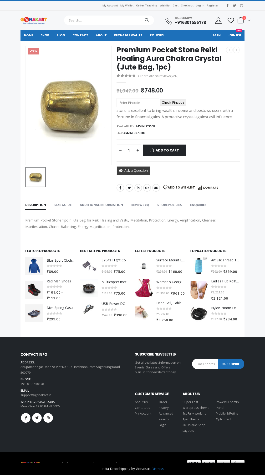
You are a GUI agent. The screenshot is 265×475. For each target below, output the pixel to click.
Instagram (48, 418)
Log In (200, 5)
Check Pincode (173, 102)
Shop (45, 35)
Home (28, 35)
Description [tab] (35, 205)
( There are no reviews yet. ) (158, 76)
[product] (34, 266)
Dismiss (158, 468)
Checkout (187, 5)
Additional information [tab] (101, 205)
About (101, 35)
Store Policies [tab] (169, 205)
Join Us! (235, 33)
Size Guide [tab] (62, 205)
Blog (60, 35)
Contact (80, 35)
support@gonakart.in (35, 395)
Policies (156, 35)
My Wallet (126, 5)
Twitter (129, 188)
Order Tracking (147, 5)
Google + (147, 188)
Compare (210, 188)
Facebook (120, 188)
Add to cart (167, 150)
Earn (217, 35)
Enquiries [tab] (198, 205)
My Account (110, 5)
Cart (175, 5)
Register (213, 5)
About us (141, 402)
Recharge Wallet (128, 35)
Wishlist (165, 5)
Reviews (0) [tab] (140, 205)
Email (156, 188)
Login (162, 425)
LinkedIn (138, 188)
